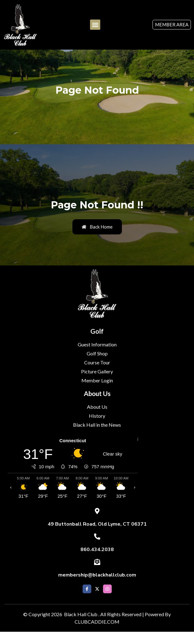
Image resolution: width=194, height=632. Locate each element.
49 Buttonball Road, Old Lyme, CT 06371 (97, 524)
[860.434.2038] (97, 536)
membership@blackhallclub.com (97, 575)
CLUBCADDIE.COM (97, 622)
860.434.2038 (97, 549)
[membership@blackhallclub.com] (97, 562)
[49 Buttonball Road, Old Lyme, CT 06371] (97, 511)
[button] (95, 25)
